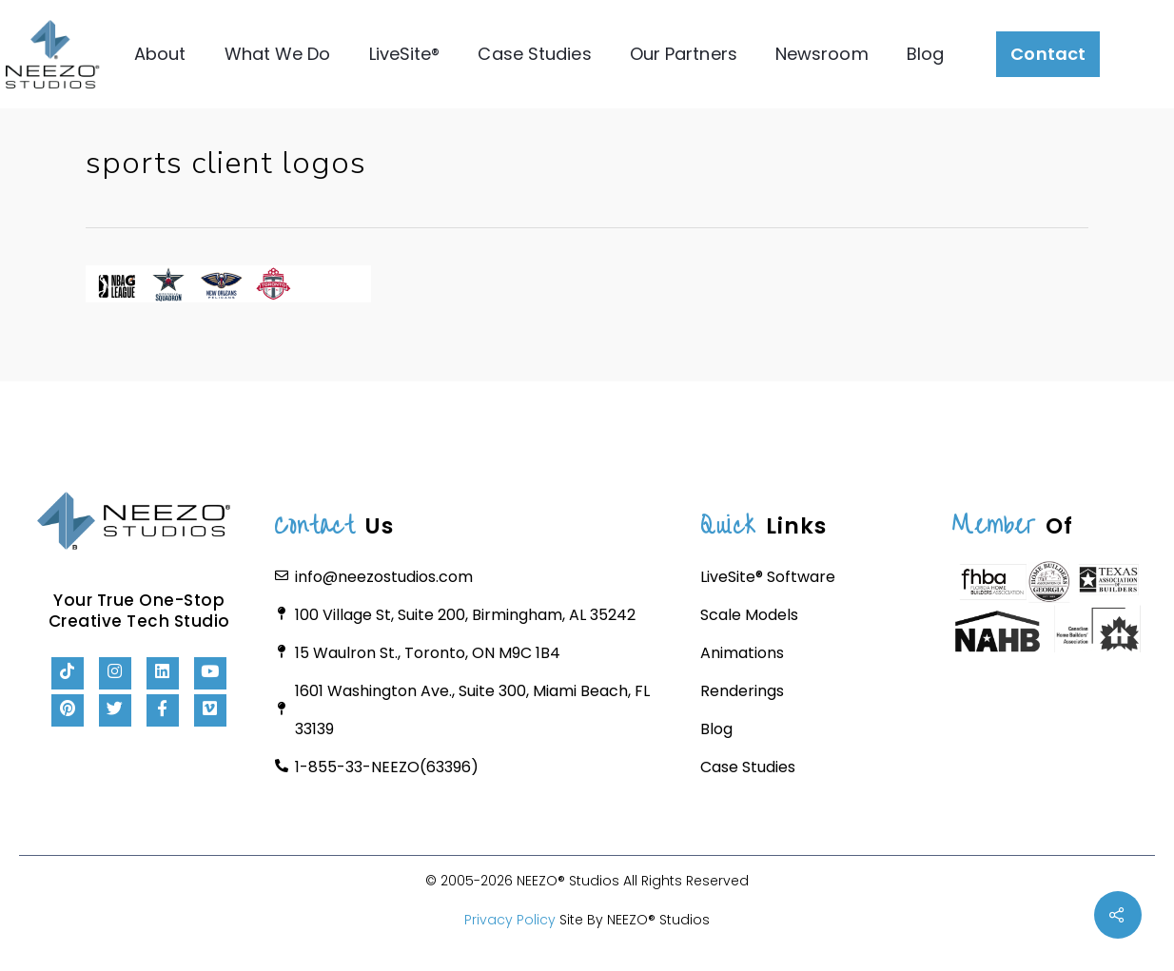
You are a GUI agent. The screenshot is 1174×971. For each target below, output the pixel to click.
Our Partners (682, 54)
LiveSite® (404, 54)
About (160, 54)
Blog (924, 54)
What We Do (277, 54)
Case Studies (534, 54)
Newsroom (821, 54)
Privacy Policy (510, 919)
